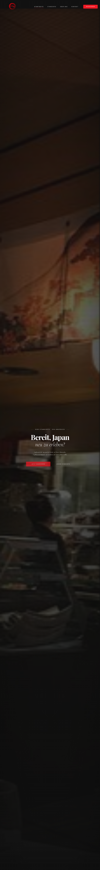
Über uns (64, 6)
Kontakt (74, 6)
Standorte (51, 6)
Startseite (39, 6)
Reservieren (90, 6)
